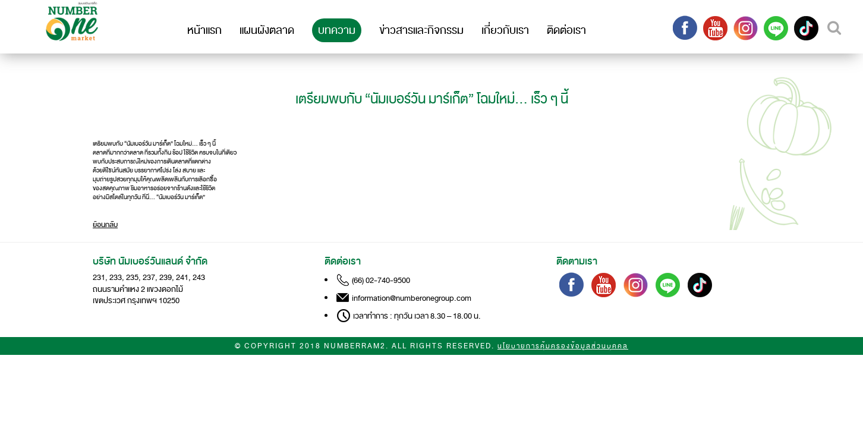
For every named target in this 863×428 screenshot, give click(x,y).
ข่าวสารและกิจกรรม (421, 30)
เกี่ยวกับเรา (505, 30)
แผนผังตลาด (267, 30)
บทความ (336, 30)
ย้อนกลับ (105, 225)
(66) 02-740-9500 (381, 280)
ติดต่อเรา (566, 30)
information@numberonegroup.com (411, 298)
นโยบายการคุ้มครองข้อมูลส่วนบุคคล (562, 346)
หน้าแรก (204, 30)
